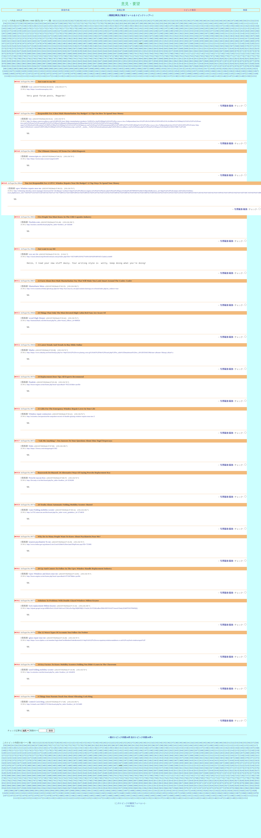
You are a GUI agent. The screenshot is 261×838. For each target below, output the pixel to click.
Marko (32, 354)
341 (120, 36)
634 (54, 51)
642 (95, 51)
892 (69, 63)
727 (9, 56)
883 (24, 63)
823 (236, 58)
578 (29, 48)
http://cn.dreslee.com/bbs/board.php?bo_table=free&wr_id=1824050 (51, 680)
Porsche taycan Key (37, 483)
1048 (139, 71)
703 (145, 53)
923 (226, 63)
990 (51, 68)
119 (29, 26)
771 (231, 56)
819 (216, 58)
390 (110, 38)
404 (181, 38)
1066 (249, 71)
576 (19, 48)
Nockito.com (34, 224)
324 (34, 36)
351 (171, 36)
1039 (85, 71)
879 (3, 63)
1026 (5, 71)
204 (201, 28)
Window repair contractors (40, 418)
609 (186, 48)
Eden (31, 451)
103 (205, 23)
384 (80, 38)
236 (105, 31)
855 (140, 61)
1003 (120, 68)
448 (145, 41)
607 (176, 48)
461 (211, 41)
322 (24, 36)
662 (196, 51)
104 (210, 23)
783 (34, 58)
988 (41, 68)
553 (160, 46)
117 (19, 26)
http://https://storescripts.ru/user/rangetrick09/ (43, 160)
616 (221, 48)
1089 (134, 73)
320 (14, 36)
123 (49, 26)
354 (186, 36)
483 (64, 43)
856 (145, 61)
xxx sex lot (33, 256)
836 (44, 61)
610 (191, 48)
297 (155, 33)
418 (252, 38)
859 (160, 61)
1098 (189, 73)
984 (20, 68)
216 (3, 31)
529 (39, 46)
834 (34, 61)
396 (140, 38)
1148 (236, 76)
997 (86, 68)
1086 (115, 73)
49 (241, 20)
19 (120, 20)
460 (206, 41)
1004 (127, 68)
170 (29, 28)
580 (39, 48)
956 (135, 66)
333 (79, 36)
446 (135, 41)
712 (191, 53)
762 (186, 56)
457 (191, 41)
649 (130, 51)
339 (110, 36)
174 (49, 28)
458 (196, 41)
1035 (60, 71)
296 (150, 33)
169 (24, 28)
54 (5, 23)
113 (255, 23)
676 (9, 53)
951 (110, 66)
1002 (114, 68)
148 (175, 26)
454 (176, 41)
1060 (213, 71)
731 (29, 56)
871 (221, 61)
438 (95, 41)
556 (176, 46)
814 (191, 58)
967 (191, 66)
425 (29, 41)
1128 (115, 76)
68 (61, 23)
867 (201, 61)
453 (171, 41)
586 (69, 48)
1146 (224, 76)
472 (9, 43)
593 (105, 48)
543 (110, 46)
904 (130, 63)
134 (105, 26)
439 (100, 41)
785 (44, 58)
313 (236, 33)
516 (231, 43)
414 (231, 38)
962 (166, 66)
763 (191, 56)
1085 (109, 73)
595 (115, 48)
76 (93, 23)
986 (30, 68)
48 (237, 20)
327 (49, 36)
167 (14, 28)
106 (220, 23)
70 (69, 23)
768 (216, 56)
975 (231, 66)
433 (69, 41)
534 (64, 46)
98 (182, 23)
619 (236, 48)
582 (49, 48)
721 (236, 53)
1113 (25, 76)
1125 (97, 76)
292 (130, 33)
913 (176, 63)
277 (54, 33)
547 (130, 46)
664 (206, 51)
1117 (49, 76)
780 (19, 58)
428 (44, 41)
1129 (121, 76)
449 (150, 41)
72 (77, 23)
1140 (187, 76)
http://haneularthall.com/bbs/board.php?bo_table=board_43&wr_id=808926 (53, 324)
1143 (205, 76)
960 (155, 66)
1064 (237, 71)
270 (19, 33)
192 (140, 28)
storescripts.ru (35, 157)
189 (125, 28)
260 (226, 31)
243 (140, 31)
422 (14, 41)
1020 (224, 68)
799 (115, 58)
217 (9, 31)
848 (105, 61)
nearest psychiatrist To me (40, 548)
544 (115, 46)
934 (24, 66)
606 (171, 48)
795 (95, 58)
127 (69, 26)
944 (74, 66)
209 (226, 28)
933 (19, 66)
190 (130, 28)
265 (252, 31)
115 (9, 26)
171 (34, 28)
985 (25, 68)
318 (3, 36)
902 (120, 63)
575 (14, 48)
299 (166, 33)
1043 (109, 71)
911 (166, 63)
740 (74, 56)
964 (176, 66)
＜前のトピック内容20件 (119, 747)
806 (150, 58)
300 (171, 33)
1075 (48, 73)
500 (150, 43)
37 (193, 20)
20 (124, 20)
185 (105, 28)
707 (166, 53)
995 (76, 68)
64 (45, 23)
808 (160, 58)
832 (24, 61)
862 (176, 61)
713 (196, 53)
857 (150, 61)
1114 (31, 76)
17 (112, 20)
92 (158, 23)
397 (145, 38)
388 (100, 38)
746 (105, 56)
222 (34, 31)
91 (153, 23)
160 (236, 26)
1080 (79, 73)
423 (19, 41)
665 (211, 51)
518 (241, 43)
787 (54, 58)
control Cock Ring (36, 710)
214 (252, 28)
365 (241, 36)
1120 (67, 76)
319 (9, 36)
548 (135, 46)
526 (24, 46)
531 (49, 46)
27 (152, 20)
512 (211, 43)
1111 (13, 76)
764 (196, 56)
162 (246, 26)
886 (39, 63)
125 (59, 26)
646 (115, 51)
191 (135, 28)
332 (74, 36)
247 (160, 31)
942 (64, 66)
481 (54, 43)
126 (64, 26)
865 (191, 61)
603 (155, 48)
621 (246, 48)
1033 (48, 71)
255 (201, 31)
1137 (169, 76)
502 (160, 43)
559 (191, 46)
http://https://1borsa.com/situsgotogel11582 (42, 453)
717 (216, 53)
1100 (201, 73)
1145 (217, 76)
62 (37, 23)
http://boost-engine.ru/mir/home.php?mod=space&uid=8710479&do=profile (53, 583)
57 (17, 23)
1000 (102, 68)
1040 (91, 71)
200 (181, 28)
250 (176, 31)
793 (85, 58)
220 (24, 31)
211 (236, 28)
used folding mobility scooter (41, 678)
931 (9, 66)
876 (247, 61)
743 (90, 56)
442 (115, 41)
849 (110, 61)
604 (160, 48)
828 (3, 61)
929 (257, 63)
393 (125, 38)
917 (196, 63)
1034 (54, 71)
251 (181, 31)
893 (74, 63)
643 (100, 51)
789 (64, 58)
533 (59, 46)
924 (231, 63)
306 (201, 33)
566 (226, 46)
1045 (121, 71)
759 (171, 56)
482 (59, 43)
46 (229, 20)
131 (89, 26)
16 (108, 20)
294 (140, 33)
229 (69, 31)
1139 (181, 76)
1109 (255, 73)
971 (211, 66)
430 (54, 41)
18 (116, 20)
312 (231, 33)
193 (145, 28)
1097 (183, 73)
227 (59, 31)
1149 (242, 76)
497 (135, 43)
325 (39, 36)
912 (171, 63)
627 (19, 51)
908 (150, 63)
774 (247, 56)
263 (241, 31)
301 (176, 33)
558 (186, 46)
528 (34, 46)
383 (74, 38)
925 (236, 63)
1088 (128, 73)
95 (169, 23)
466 (236, 41)
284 (90, 33)
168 (19, 28)
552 (155, 46)
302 (181, 33)
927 (246, 63)
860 (166, 61)
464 (226, 41)
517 (236, 43)
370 (9, 38)
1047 (134, 71)
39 (201, 20)
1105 (231, 73)
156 (216, 26)
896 (90, 63)
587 (74, 48)
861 (171, 61)
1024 (249, 68)
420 (3, 41)
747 (110, 56)
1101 (207, 73)
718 (221, 53)
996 (81, 68)
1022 (236, 68)
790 (69, 58)
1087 (122, 73)
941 (59, 66)
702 (140, 53)
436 (85, 41)
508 (191, 43)
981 (5, 68)
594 (110, 48)
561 (201, 46)
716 (211, 53)
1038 (79, 71)
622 (252, 48)
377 (44, 38)
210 (231, 28)
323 (29, 36)
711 (186, 53)
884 (29, 63)
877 (252, 61)
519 (246, 43)
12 (92, 20)
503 (166, 43)
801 (125, 58)
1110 (7, 76)
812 (181, 58)
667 (221, 51)
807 (155, 58)
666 (216, 51)
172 (39, 28)
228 (64, 31)
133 (100, 26)
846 (95, 61)
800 (120, 58)
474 (19, 43)
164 (256, 26)
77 (97, 23)
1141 (193, 76)
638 (74, 51)
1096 (177, 73)
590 (90, 48)
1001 (108, 68)
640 (85, 51)
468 (247, 41)
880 (9, 63)
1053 (170, 71)
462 (216, 41)
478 (39, 43)
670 (236, 51)
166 (9, 28)
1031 (36, 71)
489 (95, 43)
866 (196, 61)
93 (161, 23)
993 (66, 68)
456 (186, 41)
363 (231, 36)
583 (54, 48)
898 (100, 63)
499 (145, 43)
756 (155, 56)
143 (150, 26)
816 (201, 58)
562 (206, 46)
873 (231, 61)
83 (121, 23)
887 (44, 63)
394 (130, 38)
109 (235, 23)
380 (59, 38)
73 (81, 23)
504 (171, 43)
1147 (230, 76)
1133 (145, 76)
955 (130, 66)
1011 (169, 68)
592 (100, 48)
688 (69, 53)
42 (213, 20)
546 (125, 46)
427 (39, 41)
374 (29, 38)
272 (29, 33)
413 (226, 38)
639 (79, 51)
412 (221, 38)
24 (140, 20)
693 (95, 53)
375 (34, 38)
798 (110, 58)
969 (201, 66)
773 (241, 56)
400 (160, 38)
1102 (213, 73)
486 (80, 43)
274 (39, 33)
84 (125, 23)
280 (69, 33)
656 (166, 51)
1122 (79, 76)
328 (54, 36)
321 (19, 36)
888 (49, 63)
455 (181, 41)
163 (251, 26)
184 (100, 28)
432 (64, 41)
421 (9, 41)
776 (257, 56)
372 (19, 38)
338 (105, 36)
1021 (230, 68)
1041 (97, 71)
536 (74, 46)
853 (130, 61)
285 (95, 33)
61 (33, 23)
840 (64, 61)
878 (257, 61)
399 (155, 38)
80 (109, 23)
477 (34, 43)
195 (155, 28)
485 (74, 43)
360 (216, 36)
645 (110, 51)
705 (155, 53)
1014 (188, 68)
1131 (133, 76)
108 (230, 23)
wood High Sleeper (37, 321)
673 (252, 51)
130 (84, 26)
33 (177, 20)
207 (216, 28)
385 (85, 38)
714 (201, 53)
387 (95, 38)
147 (170, 26)
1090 (140, 73)
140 (135, 26)
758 (166, 56)
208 (221, 28)
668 (226, 51)
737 (59, 56)
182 (90, 28)
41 (209, 20)
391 (115, 38)
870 (216, 61)
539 (90, 46)
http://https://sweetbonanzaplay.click (39, 89)
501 (155, 43)
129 (79, 26)
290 (120, 33)
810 (171, 58)
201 (186, 28)
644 (105, 51)
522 (3, 46)
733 (39, 56)
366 (247, 36)
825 (246, 58)
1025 (255, 68)
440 (105, 41)
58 (21, 23)
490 (100, 43)
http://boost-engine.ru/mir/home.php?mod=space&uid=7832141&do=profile (53, 389)
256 (206, 31)
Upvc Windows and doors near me (43, 581)
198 (171, 28)
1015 (194, 68)
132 (94, 26)
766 (206, 56)
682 (39, 53)
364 (236, 36)
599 (135, 48)
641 (90, 51)
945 (79, 66)
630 (34, 51)
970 (206, 66)
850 (115, 61)
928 (252, 63)
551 (150, 46)
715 (206, 53)
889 (54, 63)
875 (241, 61)
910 (160, 63)
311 (226, 33)
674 (257, 51)
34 (180, 20)
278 (59, 33)
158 (226, 26)
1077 (61, 73)
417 (246, 38)
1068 (6, 73)
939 (49, 66)
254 (196, 31)
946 (85, 66)
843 (79, 61)
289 (115, 33)
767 (211, 56)
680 (29, 53)
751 (130, 56)
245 (150, 31)
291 (125, 33)
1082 (91, 73)
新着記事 (121, 10)
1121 (73, 76)
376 (39, 38)
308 (211, 33)
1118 (55, 76)
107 (225, 23)
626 (14, 51)
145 (160, 26)
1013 (181, 68)
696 (110, 53)
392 (120, 38)
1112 (19, 76)
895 (85, 63)
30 (164, 20)
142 (145, 26)
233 (90, 31)
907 (145, 63)
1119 (61, 76)
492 (110, 43)
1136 (163, 76)
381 (64, 38)
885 (34, 63)
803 (135, 58)
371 (14, 38)
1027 (11, 71)
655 (160, 51)
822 (231, 58)
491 (105, 43)
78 (101, 23)
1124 (91, 76)
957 (140, 66)
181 (85, 28)
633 (49, 51)
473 (14, 43)
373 (24, 38)
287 (105, 33)
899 (105, 63)
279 (64, 33)
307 (206, 33)
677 (14, 53)
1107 (243, 73)
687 (64, 53)
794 (90, 58)
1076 (54, 73)
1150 (248, 76)
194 (150, 28)
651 (140, 51)
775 (252, 56)
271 (24, 33)
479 (44, 43)
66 (53, 23)
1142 (199, 76)
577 (24, 48)
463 (221, 41)
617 (226, 48)
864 (186, 61)
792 (80, 58)
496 (130, 43)
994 (71, 68)
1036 (66, 71)
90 (149, 23)
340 (115, 36)
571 (252, 46)
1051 (158, 71)
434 (74, 41)
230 (74, 31)
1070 (18, 73)
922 (221, 63)
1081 (85, 73)
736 (54, 56)
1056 (188, 71)
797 (105, 58)
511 (206, 43)
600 (140, 48)
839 (59, 61)
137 (120, 26)
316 (252, 33)
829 (9, 61)
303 (186, 33)
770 (226, 56)
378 (49, 38)
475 (24, 43)
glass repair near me (37, 646)
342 (125, 36)
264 (247, 31)
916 (191, 63)
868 (206, 61)
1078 (67, 73)
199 (176, 28)
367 (252, 36)
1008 (151, 68)
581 (44, 48)
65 (49, 23)
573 (3, 48)
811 (176, 58)
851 (120, 61)
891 (64, 63)
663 (201, 51)
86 (133, 23)
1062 (225, 71)
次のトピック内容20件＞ (142, 747)
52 (253, 20)
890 (59, 63)
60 (29, 23)
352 (176, 36)
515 (226, 43)
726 (3, 56)
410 (211, 38)
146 (165, 26)
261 (231, 31)
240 (125, 31)
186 (110, 28)
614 (211, 48)
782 (29, 58)
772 (236, 56)
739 (69, 56)
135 (110, 26)
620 (241, 48)
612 (201, 48)
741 (79, 56)
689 (74, 53)
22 (132, 20)
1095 (170, 73)
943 (69, 66)
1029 (24, 71)
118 (24, 26)
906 (140, 63)
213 (246, 28)
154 (206, 26)
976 (236, 66)
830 (14, 61)
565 (221, 46)
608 (181, 48)
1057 (194, 71)
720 (231, 53)
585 (64, 48)
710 (181, 53)
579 (34, 48)
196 (160, 28)
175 (54, 28)
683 (44, 53)
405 (186, 38)
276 (49, 33)
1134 (151, 76)
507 (186, 43)
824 (241, 58)
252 (186, 31)
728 (14, 56)
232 (85, 31)
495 (125, 43)
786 (49, 58)
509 (196, 43)
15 (104, 20)
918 (201, 63)
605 (166, 48)
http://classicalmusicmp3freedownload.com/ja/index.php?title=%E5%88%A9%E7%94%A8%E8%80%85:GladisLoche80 (69, 259)
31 (169, 20)
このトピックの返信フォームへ (130, 812)
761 (181, 56)
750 (125, 56)
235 (100, 31)
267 (3, 33)
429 (49, 41)
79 (105, 23)
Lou (30, 87)
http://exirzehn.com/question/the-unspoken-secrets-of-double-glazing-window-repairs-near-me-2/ (61, 421)
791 (74, 58)
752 (135, 56)
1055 (182, 71)
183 (95, 28)
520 (252, 43)
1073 (36, 73)
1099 (195, 73)
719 (226, 53)
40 (205, 20)
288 (110, 33)
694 (100, 53)
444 (125, 41)
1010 (163, 68)
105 (215, 23)
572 (257, 46)
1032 (42, 71)
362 (226, 36)
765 (201, 56)
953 (120, 66)
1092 (152, 73)
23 (136, 20)
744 (95, 56)
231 (79, 31)
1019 (218, 68)
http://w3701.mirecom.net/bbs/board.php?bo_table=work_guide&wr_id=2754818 (55, 518)
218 (14, 31)
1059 (207, 71)
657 (171, 51)
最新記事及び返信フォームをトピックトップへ (131, 15)
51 (249, 20)
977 (241, 66)
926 (241, 63)
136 (115, 26)
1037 (72, 71)
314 (241, 33)
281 (74, 33)
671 (241, 51)
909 (155, 63)
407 (196, 38)
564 (216, 46)
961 (160, 66)
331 (69, 36)
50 (245, 20)
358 (206, 36)
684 (49, 53)
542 (105, 46)
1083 (97, 73)
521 (257, 43)
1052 (164, 71)
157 (221, 26)
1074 (42, 73)
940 (54, 66)
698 (120, 53)
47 (233, 20)
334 (85, 36)
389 (105, 38)
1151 (254, 76)
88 (141, 23)
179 (74, 28)
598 (130, 48)
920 (211, 63)
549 (140, 46)
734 (44, 56)
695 (105, 53)
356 (196, 36)
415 (236, 38)
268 (9, 33)
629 (29, 51)
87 (137, 23)
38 (197, 20)
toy (30, 119)
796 (100, 58)
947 (90, 66)
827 (257, 58)
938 (44, 66)
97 (177, 23)
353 (181, 36)
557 (181, 46)
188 (120, 28)
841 (69, 61)
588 (80, 48)
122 (44, 26)
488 (90, 43)
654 (155, 51)
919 (206, 63)
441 (110, 41)
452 (166, 41)
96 (174, 23)
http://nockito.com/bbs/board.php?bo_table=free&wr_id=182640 (49, 226)
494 (120, 43)
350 (166, 36)
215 (257, 28)
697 (115, 53)
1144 (211, 76)
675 (3, 53)
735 (49, 56)
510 (201, 43)
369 (3, 38)
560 (196, 46)
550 (145, 46)
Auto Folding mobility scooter (41, 516)
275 (44, 33)
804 (140, 58)
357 (201, 36)
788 (59, 58)
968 (196, 66)
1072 (30, 73)
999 (96, 68)
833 (29, 61)
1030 (30, 71)
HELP (19, 10)
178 (69, 28)
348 (155, 36)
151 (191, 26)
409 (206, 38)
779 (14, 58)
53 (257, 20)
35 (185, 20)
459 (201, 41)
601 (145, 48)
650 (135, 51)
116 (14, 26)
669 (231, 51)
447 (140, 41)
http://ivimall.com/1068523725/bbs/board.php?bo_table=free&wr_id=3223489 (54, 713)
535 (69, 46)
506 (181, 43)
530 (44, 46)
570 (247, 46)
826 (252, 58)
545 (120, 46)
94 (166, 23)
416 (241, 38)
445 (130, 41)
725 (257, 53)
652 (145, 51)
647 (120, 51)
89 (145, 23)
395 (135, 38)
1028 (17, 71)
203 (196, 28)
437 (90, 41)
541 (100, 46)
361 (221, 36)
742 (85, 56)
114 (4, 26)
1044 (115, 71)
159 (231, 26)
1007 (145, 68)
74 (85, 23)
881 (14, 63)
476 (29, 43)
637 (69, 51)
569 (241, 46)
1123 (85, 76)
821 (226, 58)
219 (19, 31)
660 (186, 51)
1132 (139, 76)
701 (135, 53)
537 (79, 46)
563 (211, 46)
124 (54, 26)
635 (59, 51)
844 (85, 61)
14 (100, 20)
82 (117, 23)
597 (125, 48)
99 (185, 23)
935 (29, 66)
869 (211, 61)
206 (211, 28)
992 (61, 68)
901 (115, 63)
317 (257, 33)
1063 (231, 71)
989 (46, 68)
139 (130, 26)
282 (80, 33)
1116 (43, 76)
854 (135, 61)
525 (19, 46)
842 (74, 61)
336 (95, 36)
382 (69, 38)
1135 (157, 76)
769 (221, 56)
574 (9, 48)
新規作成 (65, 10)
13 (96, 20)
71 (73, 23)
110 (240, 23)
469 (252, 41)
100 (190, 23)
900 (110, 63)
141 (140, 26)
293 (135, 33)
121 (39, 26)
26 (148, 20)
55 (9, 23)
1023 (243, 68)
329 (59, 36)
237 (110, 31)
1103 (219, 73)
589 (85, 48)
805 (145, 58)
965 (181, 66)
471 (3, 43)
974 (226, 66)
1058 (201, 71)
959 (150, 66)
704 (150, 53)
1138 (175, 76)
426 (34, 41)
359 (211, 36)
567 (231, 46)
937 (39, 66)
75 (89, 23)
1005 (133, 68)
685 (54, 53)
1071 (24, 73)
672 (247, 51)
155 (211, 26)
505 (176, 43)
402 (171, 38)
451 (160, 41)
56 (13, 23)
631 (39, 51)
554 (166, 46)
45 (225, 20)
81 (113, 23)
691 (85, 53)
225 (49, 31)
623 (257, 48)
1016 (200, 68)
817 (206, 58)
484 (69, 43)
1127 (109, 76)
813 (186, 58)
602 (150, 48)
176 (59, 28)
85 (129, 23)
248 (166, 31)
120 (34, 26)
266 (257, 31)
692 (90, 53)
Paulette (32, 386)
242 (135, 31)
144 (155, 26)
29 (160, 20)
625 (9, 51)
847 (100, 61)
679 (24, 53)
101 (195, 23)
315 (246, 33)
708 (171, 53)
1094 (164, 73)
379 (54, 38)
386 (90, 38)
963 (171, 66)
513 (216, 43)
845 (90, 61)
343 (130, 36)
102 (200, 23)
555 (171, 46)
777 (3, 58)
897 (95, 63)
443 (120, 41)
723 (246, 53)
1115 (37, 76)
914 (181, 63)
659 (181, 51)
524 (14, 46)
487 (85, 43)
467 (241, 41)
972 (216, 66)
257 (211, 31)
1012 (175, 68)
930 (3, 66)
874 (236, 61)
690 (80, 53)
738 (64, 56)
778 (9, 58)
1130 (127, 76)
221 (29, 31)
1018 (212, 68)
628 (24, 51)
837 (49, 61)
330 (64, 36)
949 (100, 66)
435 (79, 41)
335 (90, 36)
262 (236, 31)
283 (85, 33)
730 (24, 56)
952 (115, 66)
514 (221, 43)
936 (34, 66)
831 (19, 61)
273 (34, 33)
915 (186, 63)
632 (44, 51)
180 (80, 28)
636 (64, 51)
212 (241, 28)
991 (56, 68)
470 (257, 41)
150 (185, 26)
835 (39, 61)
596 (120, 48)
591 (95, 48)
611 (196, 48)
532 (54, 46)
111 (245, 23)
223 (39, 31)
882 (19, 63)
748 (115, 56)
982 (10, 68)
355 (191, 36)
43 (217, 20)
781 (24, 58)
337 (100, 36)
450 (155, 41)
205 (206, 28)
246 (155, 31)
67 (57, 23)
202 (191, 28)
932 (14, 66)
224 (44, 31)
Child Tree (129, 815)
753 (140, 56)
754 (145, 56)
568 (236, 46)
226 (54, 31)
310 (221, 33)
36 (188, 20)
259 (221, 31)
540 (95, 46)
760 (176, 56)
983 (15, 68)
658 (176, 51)
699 (125, 53)
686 (59, 53)
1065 (243, 71)
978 (247, 66)
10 (84, 20)
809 (166, 58)
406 (191, 38)
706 (160, 53)
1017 (206, 68)
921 (216, 63)
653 (150, 51)
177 (64, 28)
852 (125, 61)
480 (49, 43)
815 (196, 58)
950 (105, 66)
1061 (219, 71)
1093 (158, 73)
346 (145, 36)
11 (88, 20)
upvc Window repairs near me (28, 190)
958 (145, 66)
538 (85, 46)
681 (34, 53)
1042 (103, 71)
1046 (127, 71)
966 (186, 66)
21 (128, 20)
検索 (245, 10)
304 (191, 33)
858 (155, 61)
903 (125, 63)
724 (252, 53)
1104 (225, 73)
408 (201, 38)
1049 (146, 71)
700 (130, 53)
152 (196, 26)
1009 (157, 68)
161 (241, 26)
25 (144, 20)
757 (160, 56)
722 (241, 53)
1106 (237, 73)
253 (191, 31)
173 (44, 28)
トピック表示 (190, 10)
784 (39, 58)
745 (100, 56)
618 (231, 48)
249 (171, 31)
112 (250, 23)
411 (216, 38)
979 (252, 66)
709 (176, 53)
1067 (256, 71)
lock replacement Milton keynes (42, 613)
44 (221, 20)
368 (257, 36)
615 (216, 48)
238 (115, 31)
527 (29, 46)
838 (54, 61)
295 (145, 33)
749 (120, 56)
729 (19, 56)
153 (201, 26)
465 (231, 41)
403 (176, 38)
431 (59, 41)
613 (206, 48)
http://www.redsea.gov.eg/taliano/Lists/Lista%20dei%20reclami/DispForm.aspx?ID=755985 (59, 551)
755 (150, 56)
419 (257, 38)
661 (191, 51)
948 (95, 66)
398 (150, 38)
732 (34, 56)
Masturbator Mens (36, 289)
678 (19, 53)
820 (221, 58)
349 (160, 36)
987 (36, 68)
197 (166, 28)
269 (14, 33)
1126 (103, 76)
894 (80, 63)
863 (181, 61)
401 (166, 38)
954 (125, 66)
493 (115, 43)
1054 (176, 71)
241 (130, 31)
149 (180, 26)
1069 (12, 73)
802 (130, 58)
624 (3, 51)
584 (59, 48)
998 (91, 68)
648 (125, 51)
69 (65, 23)
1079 (73, 73)
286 (100, 33)
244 (145, 31)
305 (196, 33)
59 (25, 23)
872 (226, 61)
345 (140, 36)
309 (216, 33)
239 (120, 31)
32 (172, 20)
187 (115, 28)
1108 (249, 73)
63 (41, 23)
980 (257, 66)
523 (9, 46)
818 (211, 58)
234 (95, 31)
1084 (103, 73)
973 (221, 66)
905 (135, 63)
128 (74, 26)
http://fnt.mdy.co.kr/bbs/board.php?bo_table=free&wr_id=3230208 (50, 486)
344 (135, 36)
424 (24, 41)
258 (216, 31)
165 (3, 28)
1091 (146, 73)
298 (160, 33)
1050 (152, 71)
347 (150, 36)
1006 (139, 68)
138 (125, 26)
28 (156, 20)
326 (44, 36)
